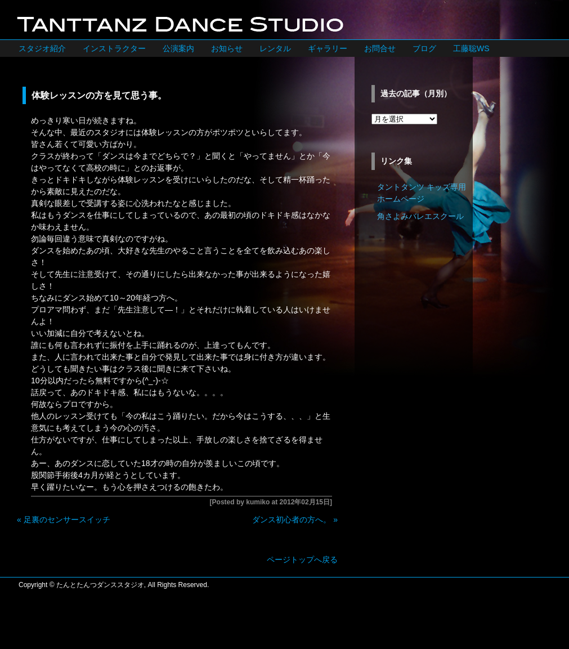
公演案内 (178, 48)
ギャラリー (327, 48)
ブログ (424, 48)
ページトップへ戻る (302, 559)
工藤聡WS (471, 48)
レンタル (275, 48)
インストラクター (114, 48)
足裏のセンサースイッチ (67, 519)
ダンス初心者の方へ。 (291, 519)
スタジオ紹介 (42, 48)
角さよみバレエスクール (420, 216)
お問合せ (380, 48)
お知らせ (227, 48)
